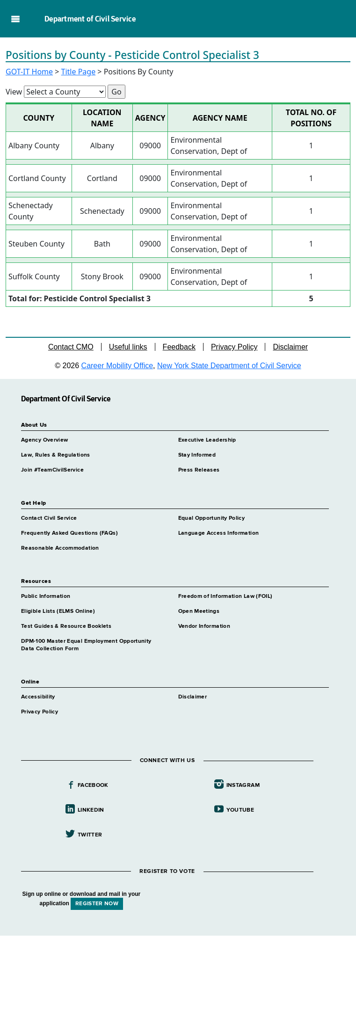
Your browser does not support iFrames (178, 982)
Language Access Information (218, 533)
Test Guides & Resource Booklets (66, 626)
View (14, 92)
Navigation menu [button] (15, 18)
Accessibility (38, 697)
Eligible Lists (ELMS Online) (58, 611)
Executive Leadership (207, 440)
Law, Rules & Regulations (55, 455)
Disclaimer (290, 347)
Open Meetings (199, 611)
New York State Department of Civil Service (229, 366)
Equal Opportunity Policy (211, 518)
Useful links (128, 347)
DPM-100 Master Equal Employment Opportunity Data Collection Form (86, 645)
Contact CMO (71, 347)
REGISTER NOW (96, 904)
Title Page (78, 71)
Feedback (179, 347)
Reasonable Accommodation (60, 548)
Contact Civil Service (49, 518)
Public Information (45, 596)
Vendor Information (204, 626)
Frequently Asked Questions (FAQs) (69, 533)
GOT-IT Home (29, 71)
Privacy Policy (234, 347)
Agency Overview (44, 440)
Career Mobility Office (117, 366)
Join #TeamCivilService (52, 470)
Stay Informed (197, 455)
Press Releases (199, 470)
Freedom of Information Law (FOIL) (225, 596)
